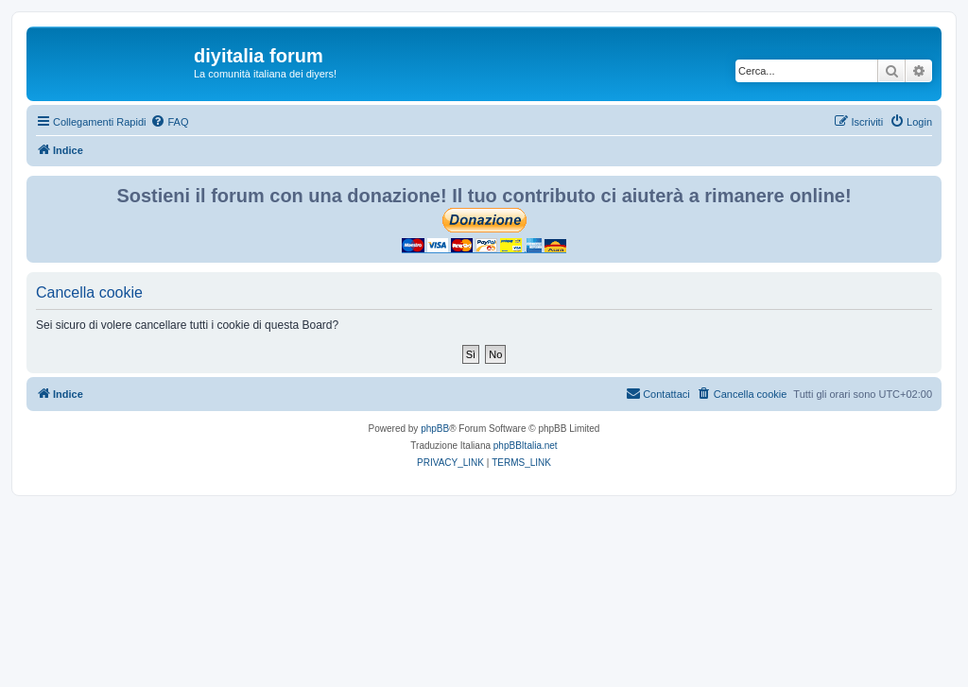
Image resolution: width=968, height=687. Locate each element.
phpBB (435, 428)
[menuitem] (169, 122)
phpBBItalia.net (525, 445)
